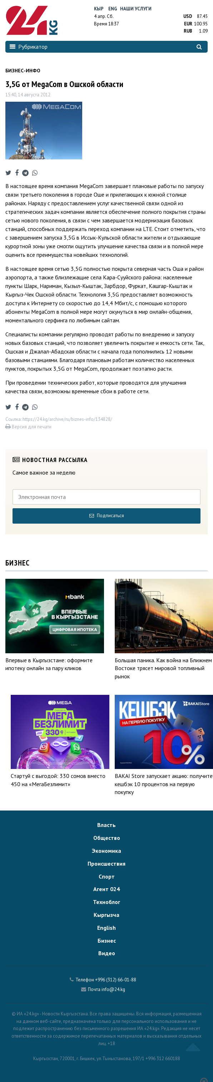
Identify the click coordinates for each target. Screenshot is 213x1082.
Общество (106, 837)
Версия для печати (28, 427)
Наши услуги (136, 9)
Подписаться (106, 516)
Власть (106, 824)
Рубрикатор (29, 46)
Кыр (99, 9)
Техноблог (106, 901)
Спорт (107, 876)
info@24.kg (113, 989)
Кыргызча (106, 914)
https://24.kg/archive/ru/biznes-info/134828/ (67, 419)
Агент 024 (106, 889)
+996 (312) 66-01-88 (115, 980)
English (106, 927)
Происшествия (106, 863)
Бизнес (107, 940)
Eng (112, 9)
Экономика (106, 850)
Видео (106, 953)
